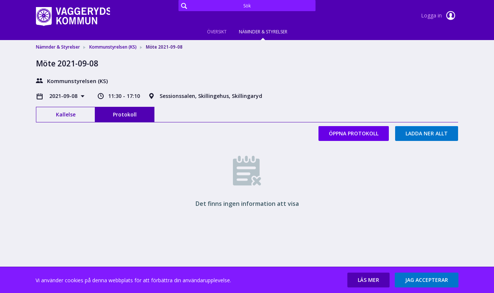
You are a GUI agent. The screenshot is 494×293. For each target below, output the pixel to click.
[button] (368, 280)
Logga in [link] (439, 15)
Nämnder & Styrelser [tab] (263, 32)
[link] (73, 16)
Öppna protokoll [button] (353, 133)
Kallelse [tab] (66, 114)
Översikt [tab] (217, 32)
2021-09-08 (64, 95)
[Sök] (247, 5)
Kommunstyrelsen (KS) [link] (113, 47)
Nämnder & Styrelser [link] (58, 47)
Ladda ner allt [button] (426, 133)
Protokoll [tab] (125, 114)
